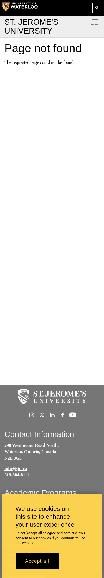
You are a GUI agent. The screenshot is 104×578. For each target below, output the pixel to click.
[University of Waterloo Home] (20, 7)
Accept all (37, 565)
